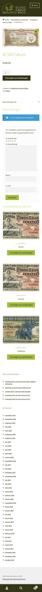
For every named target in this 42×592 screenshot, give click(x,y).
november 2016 (10, 556)
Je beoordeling (11, 144)
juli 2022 (8, 480)
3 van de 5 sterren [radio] (11, 141)
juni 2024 (8, 446)
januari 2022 (9, 499)
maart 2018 (9, 530)
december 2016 (10, 552)
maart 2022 (9, 492)
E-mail (8, 186)
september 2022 (10, 476)
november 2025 (10, 415)
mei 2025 (8, 427)
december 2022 (10, 472)
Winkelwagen (33, 587)
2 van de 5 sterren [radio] (8, 141)
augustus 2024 (10, 438)
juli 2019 (8, 514)
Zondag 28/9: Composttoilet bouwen (18, 391)
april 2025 (8, 431)
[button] (36, 31)
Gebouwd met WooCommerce (14, 579)
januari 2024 (9, 457)
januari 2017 (9, 549)
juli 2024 (8, 442)
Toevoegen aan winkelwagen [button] (21, 253)
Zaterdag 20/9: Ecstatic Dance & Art (17, 395)
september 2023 (10, 461)
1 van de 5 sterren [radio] (6, 141)
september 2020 (10, 503)
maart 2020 (9, 507)
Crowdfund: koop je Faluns (19, 88)
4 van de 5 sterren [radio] (13, 141)
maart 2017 (9, 545)
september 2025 (10, 419)
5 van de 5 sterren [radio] (15, 141)
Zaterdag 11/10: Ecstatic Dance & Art (18, 388)
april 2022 (8, 488)
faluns (8, 91)
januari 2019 (9, 522)
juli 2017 (8, 537)
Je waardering (11, 138)
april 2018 (8, 526)
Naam (8, 175)
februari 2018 (9, 533)
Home (7, 20)
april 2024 (8, 453)
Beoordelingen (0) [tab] (9, 102)
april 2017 (8, 541)
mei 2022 (8, 484)
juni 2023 (8, 469)
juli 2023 (8, 465)
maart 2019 (9, 518)
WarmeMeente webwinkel (19, 20)
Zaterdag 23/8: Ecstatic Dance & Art (17, 399)
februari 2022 (9, 495)
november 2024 (10, 434)
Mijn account (7, 588)
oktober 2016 (9, 560)
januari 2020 (9, 511)
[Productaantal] (6, 72)
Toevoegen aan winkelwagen (16, 78)
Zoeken (21, 588)
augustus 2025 (10, 423)
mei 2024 (8, 450)
